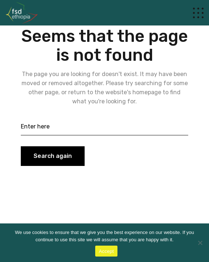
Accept (106, 251)
